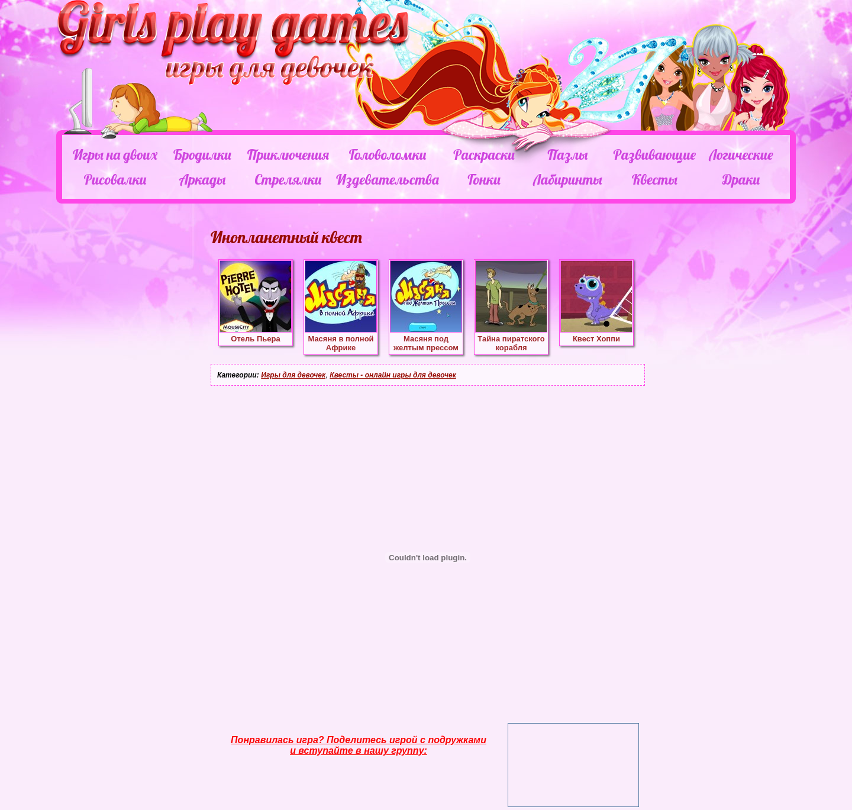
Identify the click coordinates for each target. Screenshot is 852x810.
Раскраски (484, 154)
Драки (741, 179)
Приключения (288, 154)
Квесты (654, 179)
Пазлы (567, 154)
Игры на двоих (115, 154)
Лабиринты (567, 179)
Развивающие (654, 154)
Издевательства (387, 179)
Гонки (483, 179)
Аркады (202, 179)
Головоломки (388, 154)
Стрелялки (287, 179)
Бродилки (202, 154)
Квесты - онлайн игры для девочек (393, 375)
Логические (741, 154)
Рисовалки (115, 179)
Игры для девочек (293, 375)
